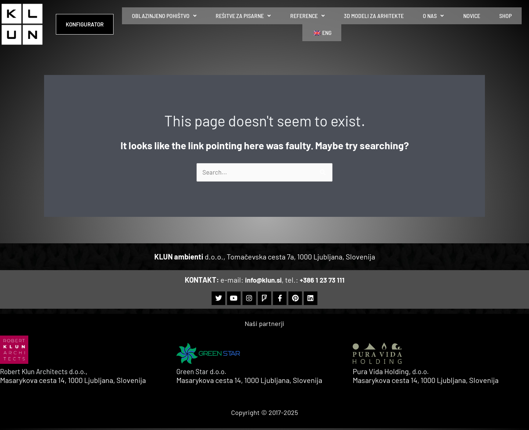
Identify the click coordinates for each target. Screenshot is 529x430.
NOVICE (439, 24)
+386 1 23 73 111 (324, 280)
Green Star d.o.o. (203, 373)
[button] (173, 24)
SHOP (465, 24)
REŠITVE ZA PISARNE (244, 24)
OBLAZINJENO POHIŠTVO (173, 24)
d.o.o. (421, 373)
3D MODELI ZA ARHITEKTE (358, 24)
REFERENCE (300, 24)
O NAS (409, 24)
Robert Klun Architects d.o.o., (48, 373)
